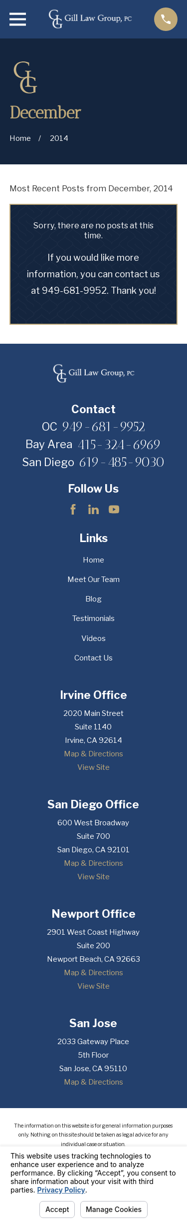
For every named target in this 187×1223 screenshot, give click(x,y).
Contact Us (93, 657)
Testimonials (93, 618)
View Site (93, 767)
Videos (93, 638)
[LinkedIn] (93, 509)
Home (93, 560)
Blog (93, 599)
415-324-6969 (119, 445)
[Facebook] (73, 509)
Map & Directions (93, 753)
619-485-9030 (122, 462)
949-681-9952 (103, 427)
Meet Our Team (93, 579)
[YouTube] (114, 509)
